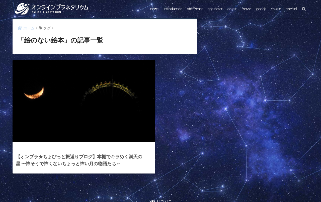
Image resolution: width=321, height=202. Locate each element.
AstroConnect (163, 188)
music (276, 9)
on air (231, 9)
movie (246, 9)
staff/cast (195, 9)
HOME (160, 178)
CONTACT (141, 188)
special (291, 9)
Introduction (173, 9)
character (215, 9)
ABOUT (184, 188)
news (154, 9)
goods (261, 9)
